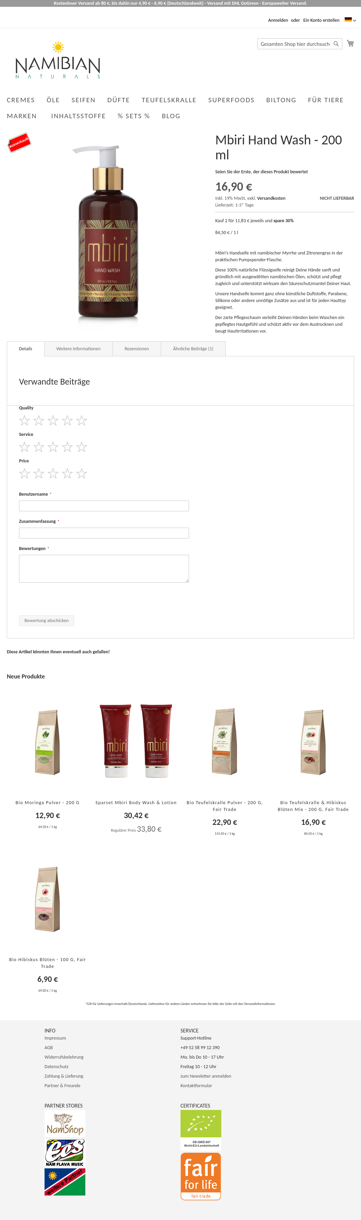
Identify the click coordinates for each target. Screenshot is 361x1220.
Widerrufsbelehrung (64, 1057)
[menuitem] (172, 116)
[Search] (336, 43)
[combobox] (299, 43)
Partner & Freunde (62, 1086)
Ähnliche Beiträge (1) (193, 349)
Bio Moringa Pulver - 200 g (48, 803)
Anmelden (278, 20)
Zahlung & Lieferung (64, 1076)
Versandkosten (271, 198)
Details (25, 349)
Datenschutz (56, 1066)
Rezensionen (137, 349)
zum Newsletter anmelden (205, 1076)
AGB (49, 1047)
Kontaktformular (196, 1086)
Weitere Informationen (78, 349)
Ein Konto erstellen (321, 20)
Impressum (55, 1038)
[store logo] (58, 60)
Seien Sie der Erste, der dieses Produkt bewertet (261, 172)
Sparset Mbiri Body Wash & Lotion (136, 803)
